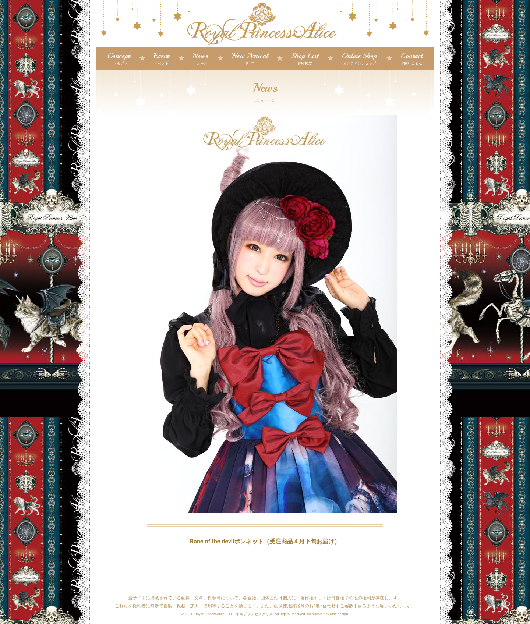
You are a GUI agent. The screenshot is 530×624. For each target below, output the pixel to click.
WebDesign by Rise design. (328, 614)
